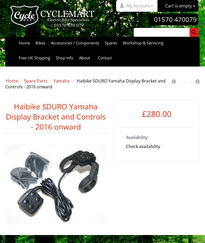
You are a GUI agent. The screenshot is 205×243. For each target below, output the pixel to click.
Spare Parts (36, 81)
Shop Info (64, 57)
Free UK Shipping (34, 57)
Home (24, 43)
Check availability (143, 146)
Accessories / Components (75, 43)
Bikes (40, 43)
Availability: (137, 137)
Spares (111, 43)
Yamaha (62, 81)
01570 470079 (175, 19)
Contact (105, 57)
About (84, 57)
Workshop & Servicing (143, 43)
